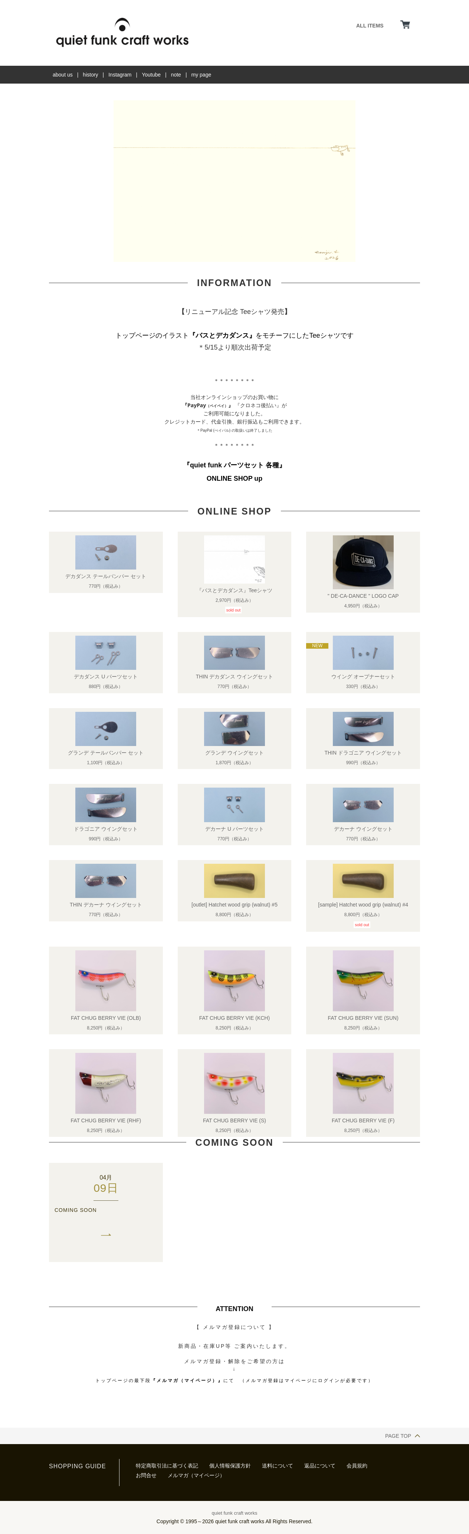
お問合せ (146, 1475)
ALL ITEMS (370, 26)
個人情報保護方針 (230, 1466)
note (176, 75)
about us (63, 75)
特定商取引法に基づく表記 (167, 1466)
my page (201, 75)
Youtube (151, 75)
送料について (277, 1466)
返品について (319, 1466)
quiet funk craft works (235, 1513)
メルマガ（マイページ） (196, 1475)
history (90, 75)
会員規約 (357, 1466)
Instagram (119, 75)
